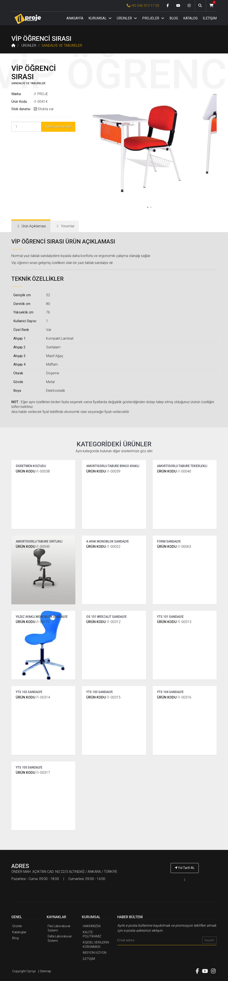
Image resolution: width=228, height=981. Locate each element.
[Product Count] (26, 127)
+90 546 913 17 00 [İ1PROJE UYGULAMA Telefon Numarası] (143, 5)
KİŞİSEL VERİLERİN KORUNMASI (96, 944)
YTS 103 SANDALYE (99, 692)
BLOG (173, 18)
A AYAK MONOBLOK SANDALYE (107, 541)
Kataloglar (19, 932)
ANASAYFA (74, 18)
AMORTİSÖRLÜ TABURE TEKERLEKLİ (182, 466)
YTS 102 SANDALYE (29, 692)
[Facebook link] (167, 5)
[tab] (30, 226)
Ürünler (17, 926)
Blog (15, 938)
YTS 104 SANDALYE (170, 692)
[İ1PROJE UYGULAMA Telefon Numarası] (185, 879)
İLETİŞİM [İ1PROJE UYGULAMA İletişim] (89, 958)
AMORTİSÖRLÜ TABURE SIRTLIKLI (39, 541)
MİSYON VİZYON (94, 952)
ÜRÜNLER (127, 18)
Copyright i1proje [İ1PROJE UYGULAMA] (24, 971)
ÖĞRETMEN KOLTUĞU (31, 466)
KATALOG (190, 18)
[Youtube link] (178, 5)
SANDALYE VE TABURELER (61, 45)
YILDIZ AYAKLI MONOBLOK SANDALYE (42, 616)
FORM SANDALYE (169, 541)
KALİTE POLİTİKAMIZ (92, 934)
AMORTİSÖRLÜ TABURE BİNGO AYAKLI (112, 466)
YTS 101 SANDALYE (170, 616)
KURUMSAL (100, 18)
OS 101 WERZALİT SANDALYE (106, 616)
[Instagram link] (189, 5)
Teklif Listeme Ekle (58, 126)
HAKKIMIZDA (92, 926)
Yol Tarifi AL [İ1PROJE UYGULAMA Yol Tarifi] (185, 868)
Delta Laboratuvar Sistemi (60, 938)
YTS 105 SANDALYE (29, 767)
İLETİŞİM (210, 18)
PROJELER (153, 18)
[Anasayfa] (27, 19)
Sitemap (45, 971)
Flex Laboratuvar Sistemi (59, 928)
